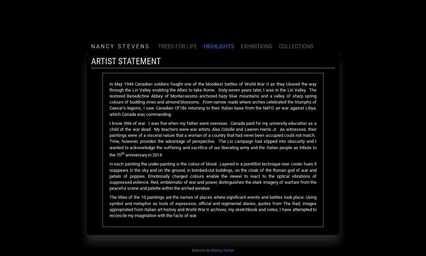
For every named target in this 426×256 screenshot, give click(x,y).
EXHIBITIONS (256, 46)
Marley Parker (222, 250)
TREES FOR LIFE (177, 46)
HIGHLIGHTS (219, 46)
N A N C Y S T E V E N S (120, 46)
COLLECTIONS (296, 46)
